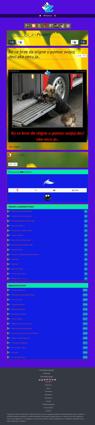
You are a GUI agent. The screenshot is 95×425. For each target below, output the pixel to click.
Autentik (48, 401)
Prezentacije (48, 391)
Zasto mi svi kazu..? (18, 269)
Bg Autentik (48, 398)
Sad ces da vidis (16, 250)
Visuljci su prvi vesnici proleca (21, 216)
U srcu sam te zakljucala (19, 343)
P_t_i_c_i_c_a (20, 34)
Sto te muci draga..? (18, 226)
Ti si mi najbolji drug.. (18, 357)
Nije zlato (14, 264)
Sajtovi (48, 388)
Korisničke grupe (47, 377)
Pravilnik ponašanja (46, 370)
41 (36, 190)
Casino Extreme (48, 407)
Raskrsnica (48, 385)
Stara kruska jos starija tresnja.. (21, 211)
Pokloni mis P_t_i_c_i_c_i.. (20, 278)
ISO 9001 (48, 411)
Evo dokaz (14, 259)
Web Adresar (48, 394)
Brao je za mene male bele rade (22, 245)
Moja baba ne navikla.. (18, 314)
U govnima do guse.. (18, 304)
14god (75, 190)
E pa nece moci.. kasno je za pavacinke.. (25, 333)
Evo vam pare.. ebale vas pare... (22, 230)
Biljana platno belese (18, 309)
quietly (15, 155)
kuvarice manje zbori (18, 290)
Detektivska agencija (48, 404)
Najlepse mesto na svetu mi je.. (21, 324)
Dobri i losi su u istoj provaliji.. (21, 240)
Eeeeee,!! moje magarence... (21, 338)
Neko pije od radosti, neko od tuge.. (23, 221)
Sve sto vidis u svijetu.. (19, 274)
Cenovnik (46, 373)
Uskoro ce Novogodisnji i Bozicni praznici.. (25, 254)
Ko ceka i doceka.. (17, 235)
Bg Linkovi (48, 381)
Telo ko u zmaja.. (17, 319)
